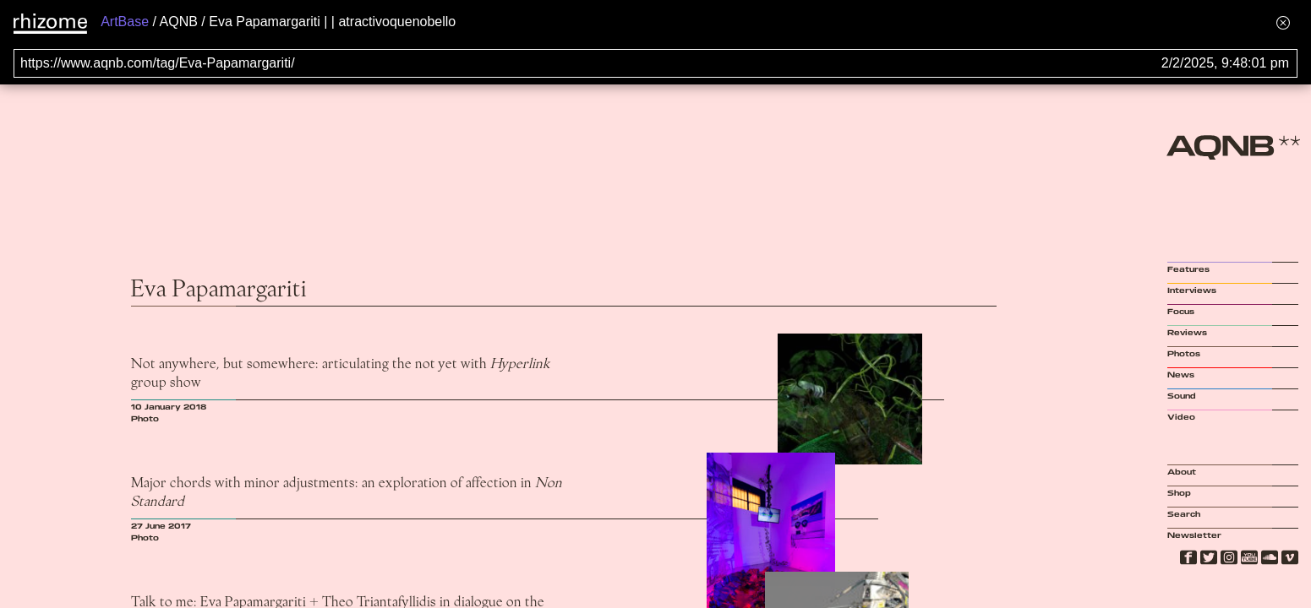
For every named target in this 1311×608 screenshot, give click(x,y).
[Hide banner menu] (1283, 22)
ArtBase (125, 21)
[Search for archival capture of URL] (655, 63)
